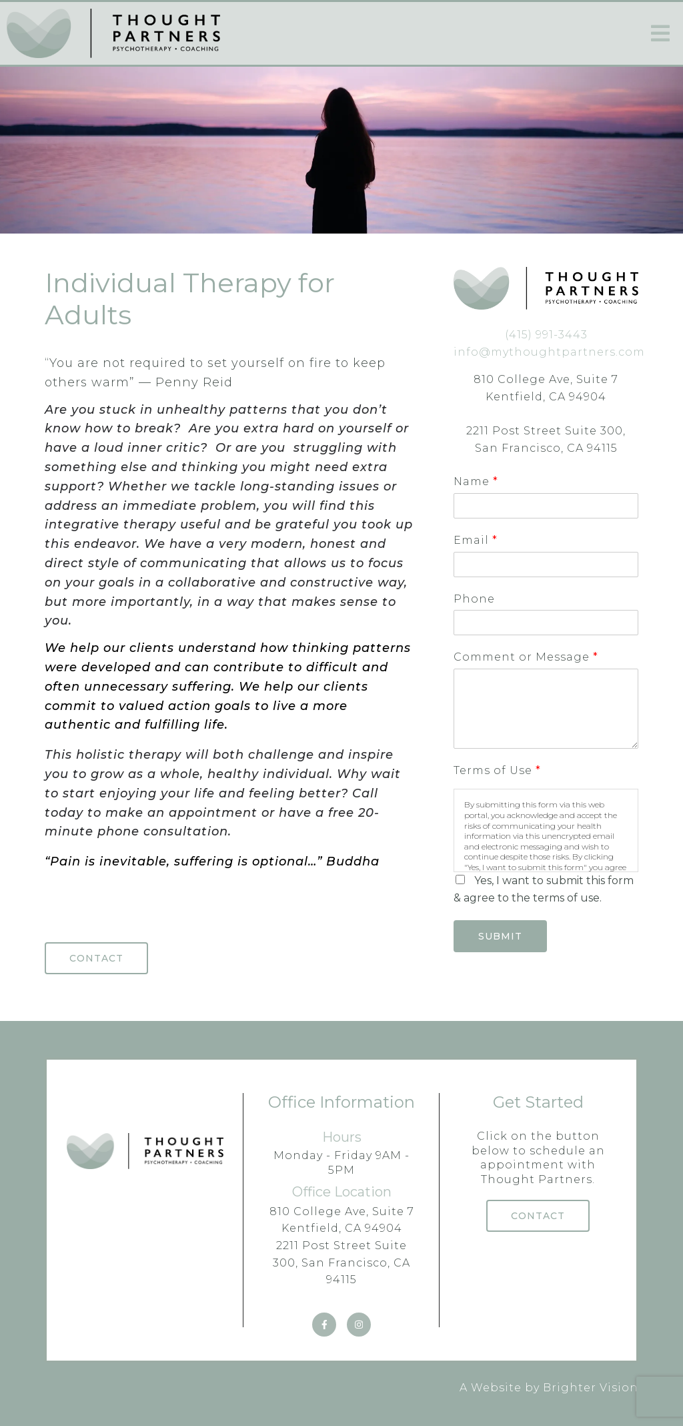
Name (476, 481)
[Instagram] (359, 1325)
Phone (474, 599)
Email (475, 540)
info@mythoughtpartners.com (549, 352)
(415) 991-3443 (546, 334)
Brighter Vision (590, 1387)
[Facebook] (324, 1325)
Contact (96, 958)
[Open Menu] (660, 33)
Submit (500, 936)
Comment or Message (526, 657)
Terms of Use (497, 770)
